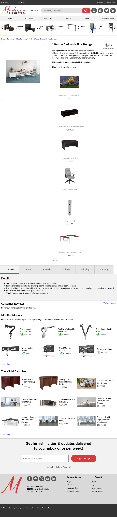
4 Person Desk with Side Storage (104, 381)
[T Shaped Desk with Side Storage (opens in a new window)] (10, 407)
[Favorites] (106, 12)
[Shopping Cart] (113, 10)
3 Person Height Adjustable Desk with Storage (103, 419)
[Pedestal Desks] (51, 32)
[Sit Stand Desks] (72, 32)
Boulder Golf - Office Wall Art (69, 95)
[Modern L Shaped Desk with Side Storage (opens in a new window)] (86, 407)
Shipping (85, 269)
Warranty (104, 269)
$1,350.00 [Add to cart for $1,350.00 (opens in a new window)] (103, 352)
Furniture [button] (34, 11)
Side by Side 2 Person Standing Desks (28, 381)
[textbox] (45, 458)
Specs (28, 269)
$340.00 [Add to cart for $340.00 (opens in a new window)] (101, 334)
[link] (113, 10)
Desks (10, 18)
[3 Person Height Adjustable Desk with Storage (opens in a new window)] (86, 425)
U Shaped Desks (19, 28)
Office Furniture (21, 39)
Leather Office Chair (70, 190)
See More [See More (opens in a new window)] (6, 364)
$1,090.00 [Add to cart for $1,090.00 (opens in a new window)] (65, 353)
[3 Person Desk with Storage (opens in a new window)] (48, 425)
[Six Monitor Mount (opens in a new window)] (86, 356)
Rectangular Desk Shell (70, 158)
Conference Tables (107, 18)
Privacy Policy (41, 508)
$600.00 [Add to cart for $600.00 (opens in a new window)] (26, 353)
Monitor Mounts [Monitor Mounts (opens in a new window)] (11, 315)
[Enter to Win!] (100, 12)
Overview (9, 269)
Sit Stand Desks (81, 28)
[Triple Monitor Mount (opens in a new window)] (10, 355)
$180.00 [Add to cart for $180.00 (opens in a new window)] (25, 334)
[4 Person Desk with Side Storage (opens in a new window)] (86, 388)
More (54, 260)
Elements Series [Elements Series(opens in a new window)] (108, 48)
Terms (50, 508)
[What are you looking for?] (63, 10)
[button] (86, 10)
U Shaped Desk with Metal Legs (69, 253)
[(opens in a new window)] (108, 45)
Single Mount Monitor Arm (25, 330)
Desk (30, 39)
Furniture (10, 39)
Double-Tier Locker (70, 221)
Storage (87, 18)
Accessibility (30, 508)
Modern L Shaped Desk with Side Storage (104, 400)
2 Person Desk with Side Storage (45, 39)
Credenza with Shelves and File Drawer (70, 127)
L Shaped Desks (40, 28)
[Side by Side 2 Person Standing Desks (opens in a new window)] (10, 390)
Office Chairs (48, 18)
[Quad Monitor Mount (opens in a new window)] (48, 356)
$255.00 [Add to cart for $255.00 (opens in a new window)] (63, 334)
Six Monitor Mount (104, 349)
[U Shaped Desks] (9, 32)
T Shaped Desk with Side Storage (29, 400)
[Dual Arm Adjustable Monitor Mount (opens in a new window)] (48, 340)
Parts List (47, 269)
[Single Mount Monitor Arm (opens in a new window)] (10, 340)
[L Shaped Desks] (30, 32)
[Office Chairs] (93, 32)
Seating (68, 18)
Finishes (66, 269)
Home (3, 39)
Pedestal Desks (60, 28)
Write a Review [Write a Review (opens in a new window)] (109, 303)
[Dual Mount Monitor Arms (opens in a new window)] (85, 340)
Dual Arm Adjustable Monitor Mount (66, 330)
